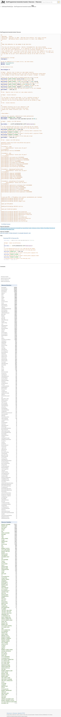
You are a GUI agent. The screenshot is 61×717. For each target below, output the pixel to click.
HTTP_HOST (9, 527)
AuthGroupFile (9, 360)
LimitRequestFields (9, 502)
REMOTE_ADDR (9, 568)
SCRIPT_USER (9, 694)
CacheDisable (9, 453)
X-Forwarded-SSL (9, 689)
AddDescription (9, 400)
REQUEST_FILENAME (18, 233)
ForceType (9, 362)
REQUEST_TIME (9, 673)
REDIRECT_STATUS (9, 548)
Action (9, 367)
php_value (9, 314)
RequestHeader (9, 328)
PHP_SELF (9, 669)
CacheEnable (9, 505)
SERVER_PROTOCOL (9, 668)
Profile (9, 572)
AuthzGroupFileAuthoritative (9, 483)
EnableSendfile (9, 476)
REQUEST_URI (27, 233)
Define (9, 370)
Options (38, 228)
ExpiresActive (13, 228)
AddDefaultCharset (9, 312)
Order (9, 298)
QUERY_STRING (9, 233)
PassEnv (9, 442)
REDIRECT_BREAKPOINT (9, 690)
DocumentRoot (9, 404)
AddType (9, 307)
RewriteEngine (3, 229)
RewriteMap (9, 433)
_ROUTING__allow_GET (9, 611)
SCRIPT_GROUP (9, 672)
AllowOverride (9, 359)
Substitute (9, 424)
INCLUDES (9, 534)
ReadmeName (9, 387)
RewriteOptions (9, 352)
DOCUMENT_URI (8, 703)
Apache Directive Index (5, 278)
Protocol (9, 384)
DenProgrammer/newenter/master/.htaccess (25, 6)
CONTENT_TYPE (9, 592)
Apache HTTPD (21, 713)
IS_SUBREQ (9, 608)
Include (9, 321)
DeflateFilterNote (9, 435)
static (9, 535)
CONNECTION (9, 606)
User (9, 324)
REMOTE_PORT (9, 686)
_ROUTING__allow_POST (9, 613)
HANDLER (9, 586)
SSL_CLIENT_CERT (9, 663)
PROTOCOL (9, 696)
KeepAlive (9, 381)
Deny (9, 296)
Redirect (42, 228)
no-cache (9, 562)
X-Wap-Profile (9, 578)
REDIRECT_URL (9, 624)
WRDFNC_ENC (9, 632)
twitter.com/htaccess (5, 281)
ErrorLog (9, 501)
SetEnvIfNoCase (9, 320)
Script (13, 229)
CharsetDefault (9, 414)
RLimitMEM (9, 498)
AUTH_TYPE (9, 652)
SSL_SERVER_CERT (9, 661)
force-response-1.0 (9, 590)
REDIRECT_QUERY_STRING (9, 649)
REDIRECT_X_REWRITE (9, 638)
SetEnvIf (9, 329)
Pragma (9, 561)
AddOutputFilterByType (7, 6)
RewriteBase (46, 228)
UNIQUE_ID (9, 691)
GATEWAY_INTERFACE (9, 651)
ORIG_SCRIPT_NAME (9, 677)
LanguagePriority (9, 419)
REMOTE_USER (9, 585)
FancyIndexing (9, 377)
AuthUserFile (9, 349)
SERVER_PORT (9, 541)
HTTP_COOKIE (9, 563)
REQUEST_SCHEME (9, 639)
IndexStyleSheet (9, 405)
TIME (9, 537)
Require (9, 315)
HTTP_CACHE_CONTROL (9, 625)
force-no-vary (9, 544)
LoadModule (9, 411)
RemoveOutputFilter (9, 463)
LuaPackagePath (9, 469)
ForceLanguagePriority (9, 432)
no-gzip (9, 540)
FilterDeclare (9, 357)
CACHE (9, 571)
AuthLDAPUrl (9, 449)
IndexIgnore (34, 228)
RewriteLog (9, 450)
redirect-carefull (9, 644)
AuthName (9, 343)
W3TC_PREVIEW (9, 587)
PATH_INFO (9, 599)
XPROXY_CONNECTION (9, 618)
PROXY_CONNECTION (9, 617)
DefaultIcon (9, 407)
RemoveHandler (9, 372)
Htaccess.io (9, 713)
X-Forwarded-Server (9, 658)
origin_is (9, 648)
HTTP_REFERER (9, 559)
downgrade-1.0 (9, 583)
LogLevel (9, 470)
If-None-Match (9, 601)
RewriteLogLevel (9, 445)
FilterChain (9, 353)
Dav (9, 397)
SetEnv (9, 338)
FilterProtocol (9, 356)
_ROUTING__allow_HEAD (9, 610)
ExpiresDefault (25, 228)
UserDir (9, 421)
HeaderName (9, 391)
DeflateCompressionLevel (9, 412)
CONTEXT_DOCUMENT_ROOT (9, 698)
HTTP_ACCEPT (9, 589)
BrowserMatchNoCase (9, 428)
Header (30, 228)
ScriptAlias (9, 443)
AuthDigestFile (9, 459)
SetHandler (9, 365)
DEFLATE (2, 233)
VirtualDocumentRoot (9, 339)
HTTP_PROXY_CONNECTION (9, 659)
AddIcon (9, 394)
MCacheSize (9, 491)
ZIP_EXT (9, 687)
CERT (9, 628)
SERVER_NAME (9, 566)
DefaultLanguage (9, 380)
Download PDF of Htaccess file (10, 238)
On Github (3, 224)
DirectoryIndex (9, 310)
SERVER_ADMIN (9, 594)
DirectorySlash (9, 379)
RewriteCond (52, 228)
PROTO (9, 565)
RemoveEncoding (9, 452)
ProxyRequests (9, 487)
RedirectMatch (9, 335)
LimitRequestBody (9, 386)
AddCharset (9, 327)
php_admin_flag (9, 455)
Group (9, 369)
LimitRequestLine (9, 507)
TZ (9, 575)
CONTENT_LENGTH (9, 641)
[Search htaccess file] (49, 2)
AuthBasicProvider (9, 393)
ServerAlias (9, 481)
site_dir (9, 682)
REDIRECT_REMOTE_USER (9, 670)
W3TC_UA (9, 600)
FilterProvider (9, 355)
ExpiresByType (19, 228)
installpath (9, 684)
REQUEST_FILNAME (9, 637)
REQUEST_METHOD (9, 551)
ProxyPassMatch (9, 462)
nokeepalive (9, 580)
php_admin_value (9, 398)
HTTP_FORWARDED (9, 656)
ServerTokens (9, 332)
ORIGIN (9, 542)
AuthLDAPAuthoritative (9, 493)
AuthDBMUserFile (9, 478)
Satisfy (9, 331)
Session (9, 346)
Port (9, 336)
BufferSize (9, 509)
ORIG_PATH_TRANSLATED (9, 680)
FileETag (9, 317)
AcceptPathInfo (9, 383)
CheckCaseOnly (9, 456)
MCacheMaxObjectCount (9, 490)
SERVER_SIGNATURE (9, 666)
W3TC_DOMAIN (9, 642)
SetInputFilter (9, 464)
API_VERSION (9, 653)
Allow (9, 294)
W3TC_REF (9, 604)
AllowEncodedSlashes (9, 477)
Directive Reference (5, 279)
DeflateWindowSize (9, 518)
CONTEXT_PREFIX (9, 579)
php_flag (9, 318)
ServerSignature (9, 350)
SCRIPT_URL (9, 621)
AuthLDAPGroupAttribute (9, 515)
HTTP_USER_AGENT (9, 549)
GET (9, 545)
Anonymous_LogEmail (9, 495)
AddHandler (9, 342)
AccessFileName (9, 474)
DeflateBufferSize (9, 500)
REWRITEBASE (9, 582)
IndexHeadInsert (9, 425)
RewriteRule (8, 229)
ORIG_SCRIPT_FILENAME (9, 679)
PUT (9, 558)
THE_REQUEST (9, 555)
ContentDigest (9, 422)
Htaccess (15, 713)
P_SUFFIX (9, 645)
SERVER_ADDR (9, 554)
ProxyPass (9, 440)
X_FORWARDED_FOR (9, 616)
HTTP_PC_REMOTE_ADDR (9, 620)
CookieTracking (9, 471)
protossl (9, 552)
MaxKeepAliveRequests (9, 484)
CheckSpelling (9, 408)
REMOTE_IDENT (9, 676)
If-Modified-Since (9, 596)
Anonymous (9, 373)
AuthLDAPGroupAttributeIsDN (9, 512)
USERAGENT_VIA (9, 614)
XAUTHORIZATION (9, 607)
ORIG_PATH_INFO (9, 693)
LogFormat (9, 448)
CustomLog (9, 446)
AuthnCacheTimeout (9, 511)
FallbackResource (9, 376)
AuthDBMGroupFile (9, 480)
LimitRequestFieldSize (9, 504)
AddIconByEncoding (9, 431)
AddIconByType (9, 418)
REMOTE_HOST (9, 603)
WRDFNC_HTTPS (9, 635)
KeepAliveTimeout (9, 516)
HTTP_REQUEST (9, 631)
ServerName (9, 401)
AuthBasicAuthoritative (9, 439)
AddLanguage (9, 403)
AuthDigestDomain (9, 473)
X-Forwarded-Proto (9, 576)
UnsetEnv (9, 436)
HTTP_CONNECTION (9, 630)
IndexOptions (9, 374)
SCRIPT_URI (9, 655)
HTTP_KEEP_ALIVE (9, 627)
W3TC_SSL (9, 593)
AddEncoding (9, 322)
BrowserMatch (9, 334)
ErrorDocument (9, 301)
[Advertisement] (30, 19)
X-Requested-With (9, 569)
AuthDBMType (9, 497)
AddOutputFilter (9, 363)
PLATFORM (9, 683)
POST (9, 547)
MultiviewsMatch (9, 467)
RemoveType (9, 388)
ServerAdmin (9, 457)
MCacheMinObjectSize (9, 485)
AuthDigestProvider (9, 438)
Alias (9, 366)
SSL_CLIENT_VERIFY (9, 662)
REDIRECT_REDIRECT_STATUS (9, 700)
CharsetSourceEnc (9, 417)
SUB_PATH (9, 697)
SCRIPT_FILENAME (9, 533)
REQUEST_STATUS (9, 675)
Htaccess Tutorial (4, 276)
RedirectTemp (9, 345)
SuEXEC (9, 514)
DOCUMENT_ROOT (9, 556)
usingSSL (9, 646)
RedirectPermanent (9, 395)
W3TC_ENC (9, 573)
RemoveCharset (9, 429)
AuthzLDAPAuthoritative (9, 460)
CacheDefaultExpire (9, 508)
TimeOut (9, 390)
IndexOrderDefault (9, 410)
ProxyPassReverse (9, 466)
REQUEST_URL (9, 623)
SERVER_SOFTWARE (9, 665)
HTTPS (9, 530)
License (8, 224)
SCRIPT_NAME (9, 634)
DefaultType (9, 426)
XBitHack (9, 415)
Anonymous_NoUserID (9, 494)
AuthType (9, 348)
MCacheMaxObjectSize (9, 488)
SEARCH (9, 597)
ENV (9, 531)
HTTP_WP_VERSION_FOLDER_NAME (9, 701)
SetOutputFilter (9, 325)
